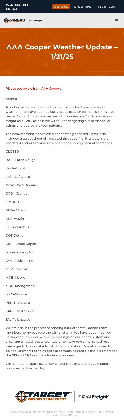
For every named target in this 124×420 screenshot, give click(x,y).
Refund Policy (69, 415)
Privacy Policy (94, 411)
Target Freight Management (45, 411)
